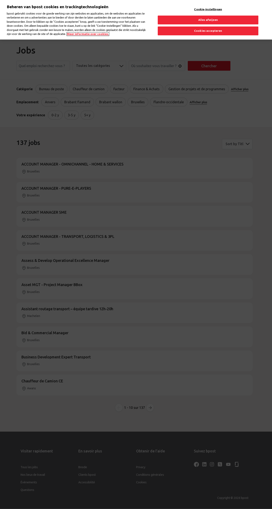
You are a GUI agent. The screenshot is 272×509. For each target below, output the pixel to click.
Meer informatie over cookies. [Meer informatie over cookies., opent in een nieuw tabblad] (88, 28)
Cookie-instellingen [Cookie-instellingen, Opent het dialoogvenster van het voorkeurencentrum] (208, 4)
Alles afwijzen (208, 14)
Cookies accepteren (208, 25)
